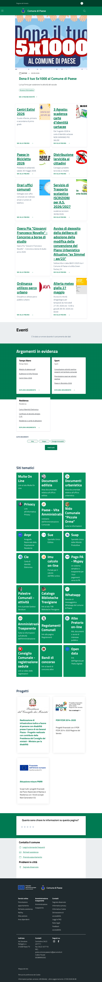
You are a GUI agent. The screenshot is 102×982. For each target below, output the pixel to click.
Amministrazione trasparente (41, 906)
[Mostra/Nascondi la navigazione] (2, 10)
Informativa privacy (59, 905)
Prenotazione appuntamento (23, 904)
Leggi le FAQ (56, 919)
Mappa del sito (23, 969)
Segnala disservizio (59, 902)
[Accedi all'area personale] (83, 3)
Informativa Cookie (59, 909)
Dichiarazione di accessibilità (57, 914)
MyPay (20, 912)
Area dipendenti (23, 919)
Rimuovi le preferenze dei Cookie (29, 974)
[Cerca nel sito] (84, 11)
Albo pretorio (22, 916)
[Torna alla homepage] (52, 887)
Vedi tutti (51, 447)
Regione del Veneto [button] (22, 3)
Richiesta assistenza (25, 909)
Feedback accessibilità (56, 928)
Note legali (56, 923)
